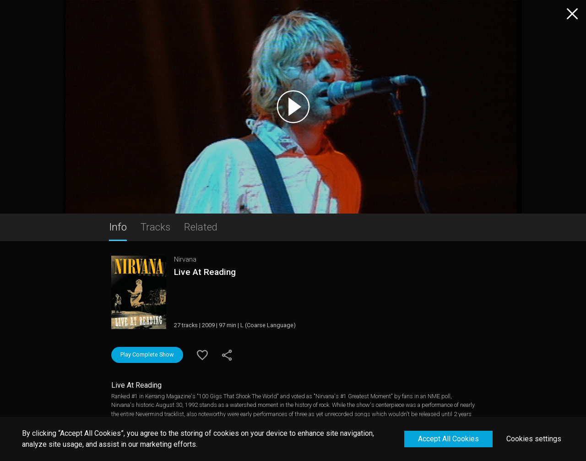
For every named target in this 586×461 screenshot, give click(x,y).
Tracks (155, 227)
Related (200, 227)
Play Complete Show (147, 354)
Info (118, 227)
